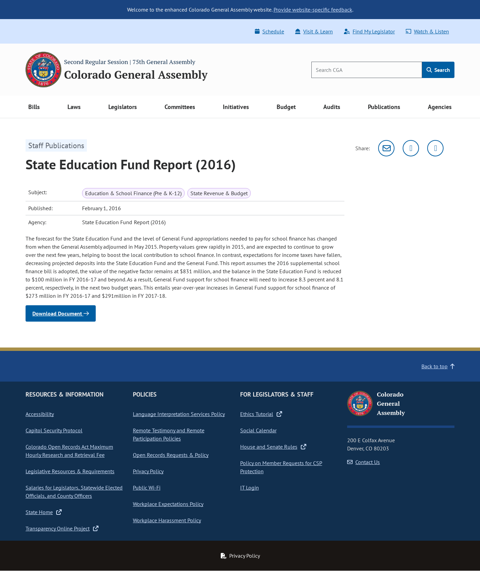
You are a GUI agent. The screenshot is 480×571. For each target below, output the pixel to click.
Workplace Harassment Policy (167, 520)
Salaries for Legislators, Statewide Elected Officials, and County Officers (74, 491)
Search (438, 69)
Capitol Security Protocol (54, 430)
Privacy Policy (148, 471)
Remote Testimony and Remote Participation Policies (168, 434)
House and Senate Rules (273, 446)
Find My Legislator (369, 31)
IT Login (249, 487)
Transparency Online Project (62, 528)
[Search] (366, 70)
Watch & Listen (427, 31)
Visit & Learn (314, 31)
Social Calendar (258, 430)
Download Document (60, 313)
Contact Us (363, 462)
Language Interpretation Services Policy (179, 414)
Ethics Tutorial (261, 414)
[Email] (386, 148)
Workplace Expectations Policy (168, 503)
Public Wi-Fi (146, 487)
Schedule (269, 31)
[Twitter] (411, 148)
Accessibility (40, 414)
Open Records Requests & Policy (170, 454)
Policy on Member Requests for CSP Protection (281, 467)
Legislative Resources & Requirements (70, 471)
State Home (44, 512)
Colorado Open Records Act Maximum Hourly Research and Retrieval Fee (69, 450)
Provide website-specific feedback (313, 9)
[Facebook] (435, 148)
